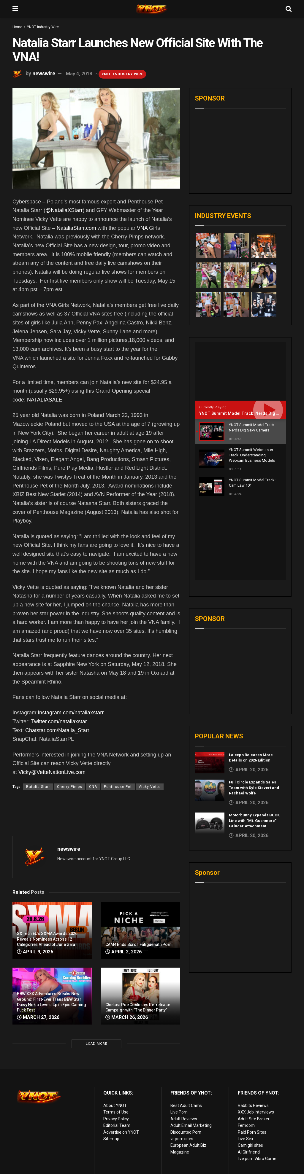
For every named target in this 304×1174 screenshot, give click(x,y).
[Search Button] (289, 9)
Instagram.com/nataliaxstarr (71, 713)
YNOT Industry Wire (43, 27)
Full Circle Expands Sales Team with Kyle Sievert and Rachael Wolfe (254, 707)
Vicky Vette (150, 787)
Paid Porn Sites (252, 1132)
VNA (142, 228)
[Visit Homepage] (152, 9)
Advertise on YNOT (121, 1132)
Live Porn (179, 1112)
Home (17, 27)
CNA (93, 787)
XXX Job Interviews (256, 1112)
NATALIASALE (44, 400)
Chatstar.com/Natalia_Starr (57, 730)
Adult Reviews (183, 1118)
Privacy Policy (116, 1118)
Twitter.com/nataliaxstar (59, 721)
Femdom (246, 1125)
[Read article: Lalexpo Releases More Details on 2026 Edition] (209, 682)
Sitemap (111, 1138)
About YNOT (115, 1105)
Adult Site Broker (254, 1118)
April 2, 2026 (123, 952)
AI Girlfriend (249, 1152)
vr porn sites (181, 1138)
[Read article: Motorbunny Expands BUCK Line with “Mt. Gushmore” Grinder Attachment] (209, 743)
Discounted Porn (185, 1132)
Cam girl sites (250, 1145)
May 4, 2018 (79, 74)
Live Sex (245, 1138)
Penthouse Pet (118, 787)
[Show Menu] (15, 9)
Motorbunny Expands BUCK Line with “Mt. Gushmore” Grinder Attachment (254, 740)
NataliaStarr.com (76, 228)
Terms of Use (116, 1112)
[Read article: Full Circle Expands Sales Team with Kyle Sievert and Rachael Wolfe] (209, 710)
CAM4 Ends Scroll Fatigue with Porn (138, 944)
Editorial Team (116, 1125)
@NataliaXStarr (64, 210)
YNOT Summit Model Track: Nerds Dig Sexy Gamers (250, 413)
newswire (43, 73)
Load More (96, 1044)
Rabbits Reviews (253, 1105)
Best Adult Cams (186, 1105)
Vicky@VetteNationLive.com (52, 772)
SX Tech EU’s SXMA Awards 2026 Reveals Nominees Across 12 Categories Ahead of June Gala (47, 939)
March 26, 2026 (126, 1017)
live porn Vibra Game (257, 1158)
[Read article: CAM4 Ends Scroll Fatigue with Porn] (140, 930)
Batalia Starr (38, 787)
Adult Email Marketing (191, 1125)
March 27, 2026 (38, 1017)
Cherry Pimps (69, 787)
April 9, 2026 (35, 952)
